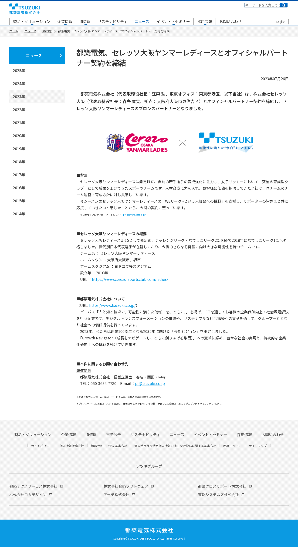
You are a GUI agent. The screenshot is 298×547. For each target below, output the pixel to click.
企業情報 (65, 21)
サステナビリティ (112, 21)
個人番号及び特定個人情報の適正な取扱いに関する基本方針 (175, 446)
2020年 (19, 135)
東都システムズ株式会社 (218, 494)
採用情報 (204, 21)
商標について (232, 446)
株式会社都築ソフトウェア (126, 486)
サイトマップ (258, 446)
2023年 (19, 96)
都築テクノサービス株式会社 (33, 486)
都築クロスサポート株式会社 (222, 486)
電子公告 (113, 434)
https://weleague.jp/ (134, 214)
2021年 (19, 122)
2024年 (19, 83)
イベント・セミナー (173, 21)
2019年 (19, 148)
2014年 (19, 213)
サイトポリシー (41, 446)
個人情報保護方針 (72, 446)
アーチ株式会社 (116, 494)
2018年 (19, 161)
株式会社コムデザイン (28, 494)
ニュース (142, 21)
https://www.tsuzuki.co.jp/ (112, 305)
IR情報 (85, 21)
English (280, 21)
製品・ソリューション (31, 21)
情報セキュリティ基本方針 (109, 446)
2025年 (19, 70)
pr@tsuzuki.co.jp (150, 383)
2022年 (19, 109)
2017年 (19, 174)
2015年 (19, 200)
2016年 (19, 187)
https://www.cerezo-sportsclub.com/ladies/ (130, 279)
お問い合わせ (230, 21)
